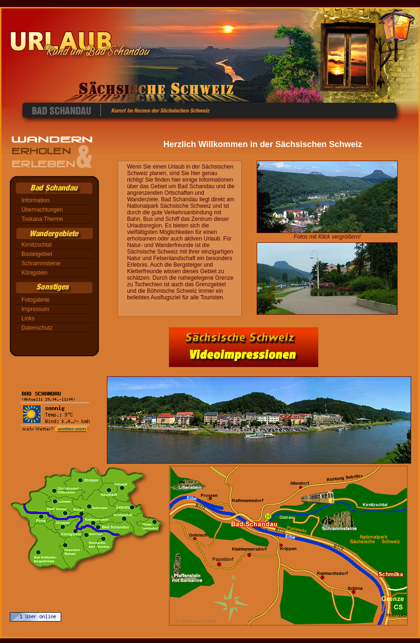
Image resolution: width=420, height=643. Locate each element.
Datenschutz (37, 328)
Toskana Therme (42, 219)
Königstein (34, 272)
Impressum (35, 309)
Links (28, 318)
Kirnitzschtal (36, 244)
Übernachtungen (42, 209)
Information (35, 200)
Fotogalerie (35, 300)
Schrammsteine (40, 263)
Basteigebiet (36, 254)
